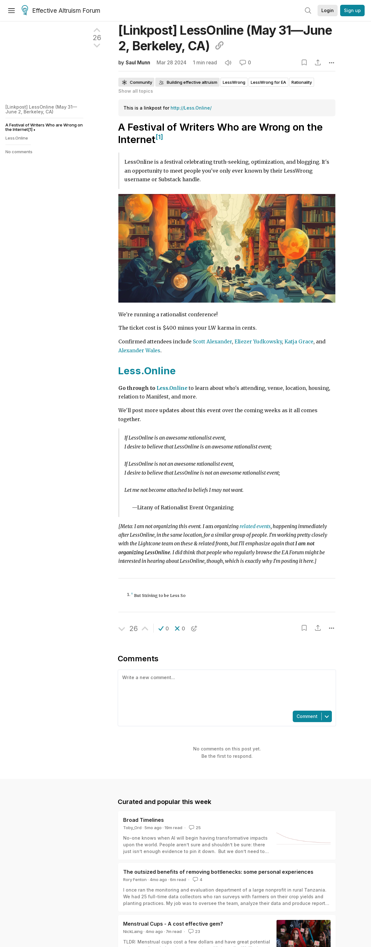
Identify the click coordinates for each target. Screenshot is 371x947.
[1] (159, 137)
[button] (164, 628)
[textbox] (225, 690)
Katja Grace (298, 342)
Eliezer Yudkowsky (258, 342)
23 (193, 931)
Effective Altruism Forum (61, 11)
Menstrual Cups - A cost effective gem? (173, 924)
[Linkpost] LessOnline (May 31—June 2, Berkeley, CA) (41, 109)
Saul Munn (138, 63)
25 (194, 827)
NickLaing (133, 931)
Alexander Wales (139, 351)
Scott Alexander (212, 342)
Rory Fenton (135, 879)
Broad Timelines (143, 820)
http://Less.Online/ (191, 108)
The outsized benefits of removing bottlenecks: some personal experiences (218, 872)
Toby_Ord (132, 827)
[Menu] (11, 10)
